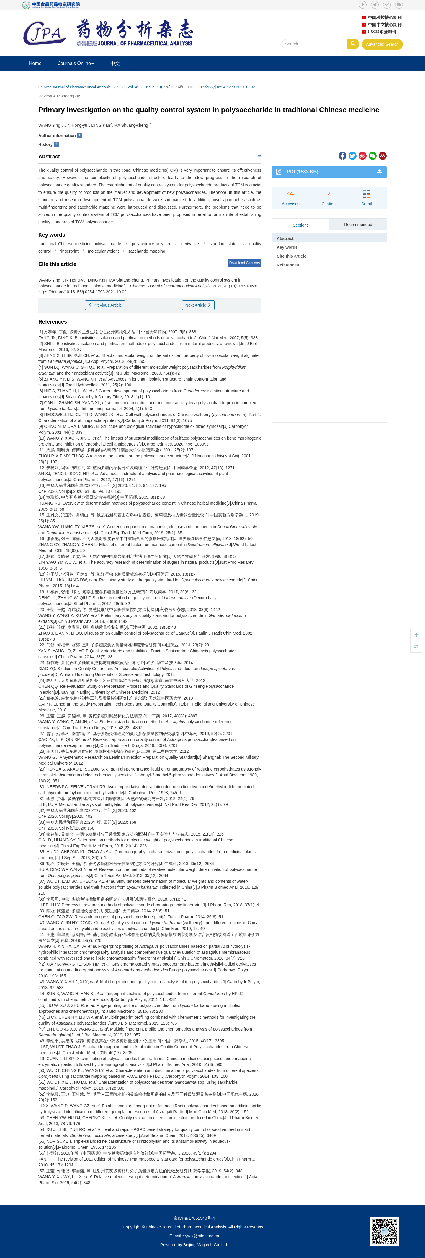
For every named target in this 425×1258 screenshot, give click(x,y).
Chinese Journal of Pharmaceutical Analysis (74, 87)
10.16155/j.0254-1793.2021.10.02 (226, 87)
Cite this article (291, 256)
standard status (224, 243)
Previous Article (105, 305)
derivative (190, 243)
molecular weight (103, 251)
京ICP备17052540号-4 (194, 1218)
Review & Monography (59, 96)
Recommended (358, 224)
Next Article (198, 305)
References (288, 265)
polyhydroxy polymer (151, 243)
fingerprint (69, 251)
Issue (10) (154, 87)
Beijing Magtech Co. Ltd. (205, 1244)
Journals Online (76, 63)
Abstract (285, 238)
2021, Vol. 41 (128, 87)
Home (35, 63)
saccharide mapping (146, 251)
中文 (115, 63)
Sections (301, 225)
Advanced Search (382, 44)
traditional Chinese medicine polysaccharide (79, 243)
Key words (287, 247)
